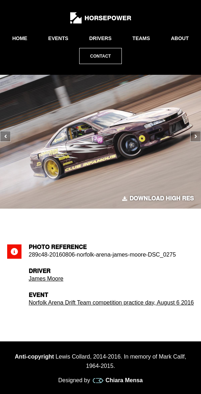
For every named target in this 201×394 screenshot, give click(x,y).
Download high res (158, 198)
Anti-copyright (34, 357)
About (180, 38)
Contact (100, 56)
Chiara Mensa (118, 380)
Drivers (100, 38)
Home (19, 38)
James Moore (46, 279)
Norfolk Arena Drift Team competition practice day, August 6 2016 (111, 303)
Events (58, 38)
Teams (141, 38)
